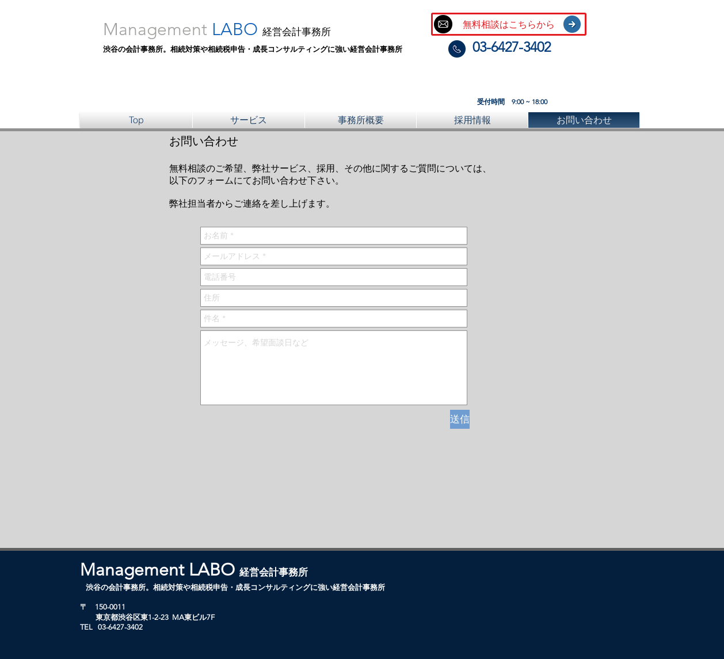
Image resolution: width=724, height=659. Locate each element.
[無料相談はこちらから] (508, 24)
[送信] (460, 419)
